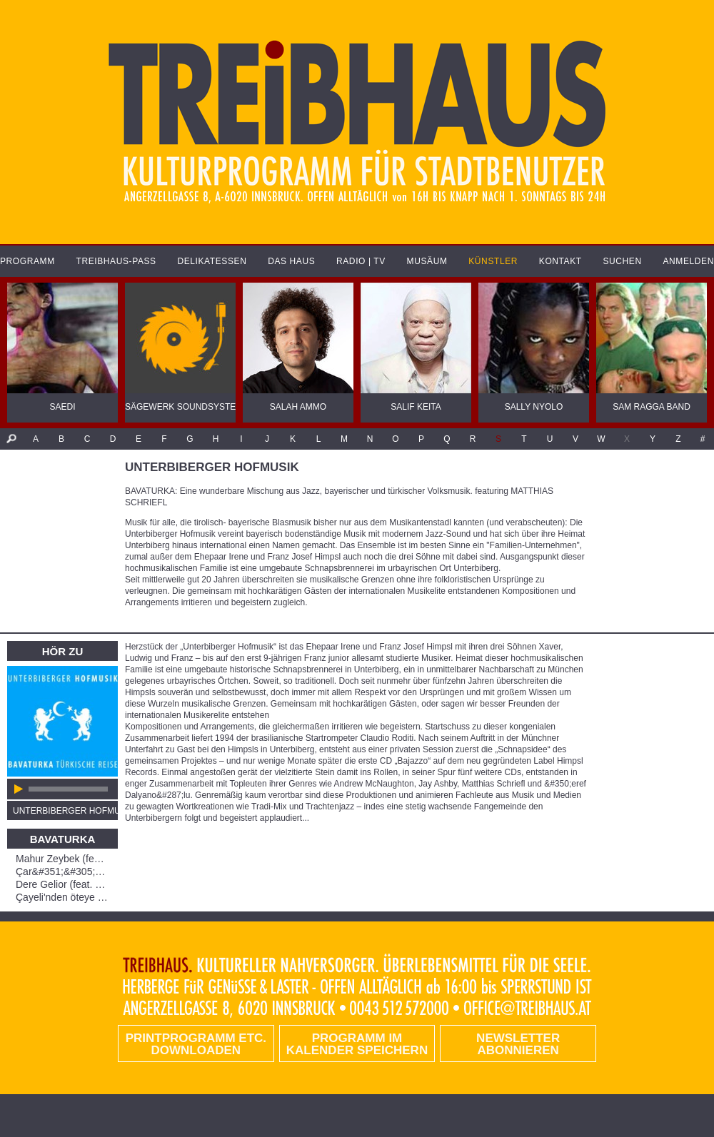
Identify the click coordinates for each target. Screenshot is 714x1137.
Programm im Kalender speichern (357, 1044)
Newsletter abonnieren (518, 1044)
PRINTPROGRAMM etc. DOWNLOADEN (196, 1044)
